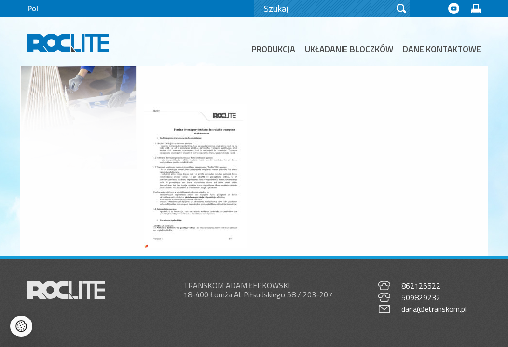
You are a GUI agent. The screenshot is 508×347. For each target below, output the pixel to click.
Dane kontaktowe (442, 48)
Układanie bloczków (349, 48)
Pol (32, 8)
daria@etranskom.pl (434, 300)
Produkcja (273, 48)
